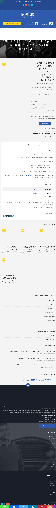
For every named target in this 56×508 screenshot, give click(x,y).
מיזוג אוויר (52, 335)
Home (48, 56)
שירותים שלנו (15, 29)
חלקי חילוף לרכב (44, 131)
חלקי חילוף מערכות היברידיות (46, 331)
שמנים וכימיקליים (50, 328)
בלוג (23, 29)
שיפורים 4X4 (52, 492)
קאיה (46, 136)
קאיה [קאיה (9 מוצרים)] (22, 380)
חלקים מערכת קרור (38, 133)
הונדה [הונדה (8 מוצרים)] (53, 380)
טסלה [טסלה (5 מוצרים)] (43, 380)
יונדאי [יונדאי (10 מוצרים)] (39, 380)
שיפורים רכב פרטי (51, 490)
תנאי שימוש (20, 8)
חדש (35, 189)
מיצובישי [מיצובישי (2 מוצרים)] (28, 380)
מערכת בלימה (51, 320)
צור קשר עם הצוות (47, 425)
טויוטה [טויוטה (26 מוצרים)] (48, 380)
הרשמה (32, 8)
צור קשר (28, 34)
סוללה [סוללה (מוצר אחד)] (25, 380)
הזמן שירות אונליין (12, 24)
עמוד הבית (49, 29)
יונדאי (49, 136)
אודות (5, 29)
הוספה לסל (45, 123)
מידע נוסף (42, 145)
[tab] (49, 145)
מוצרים (3, 56)
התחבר (42, 8)
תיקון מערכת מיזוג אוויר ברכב (48, 487)
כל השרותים (52, 479)
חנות (41, 29)
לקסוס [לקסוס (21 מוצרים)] (34, 380)
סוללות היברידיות (50, 339)
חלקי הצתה (51, 308)
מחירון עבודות (52, 494)
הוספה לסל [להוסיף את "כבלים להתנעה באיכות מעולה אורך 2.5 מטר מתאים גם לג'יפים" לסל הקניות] (2, 281)
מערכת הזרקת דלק (49, 324)
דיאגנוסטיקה (52, 483)
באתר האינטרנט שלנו (31, 175)
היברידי (35, 193)
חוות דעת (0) (32, 145)
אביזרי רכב (52, 300)
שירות (53, 443)
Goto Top (28, 386)
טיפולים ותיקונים (51, 485)
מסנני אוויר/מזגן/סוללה (48, 316)
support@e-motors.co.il (48, 421)
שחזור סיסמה (26, 8)
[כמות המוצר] (53, 123)
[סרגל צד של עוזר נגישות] (1, 1)
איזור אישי (37, 8)
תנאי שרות (14, 8)
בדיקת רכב (52, 481)
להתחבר (47, 207)
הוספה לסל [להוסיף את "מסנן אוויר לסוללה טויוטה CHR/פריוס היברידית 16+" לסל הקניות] (21, 251)
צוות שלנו (53, 445)
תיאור (51, 145)
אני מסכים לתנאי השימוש (48, 213)
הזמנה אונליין (32, 29)
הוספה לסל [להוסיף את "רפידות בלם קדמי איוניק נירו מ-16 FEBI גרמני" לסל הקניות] (2, 251)
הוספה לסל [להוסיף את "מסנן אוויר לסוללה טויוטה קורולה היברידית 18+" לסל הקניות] (39, 251)
